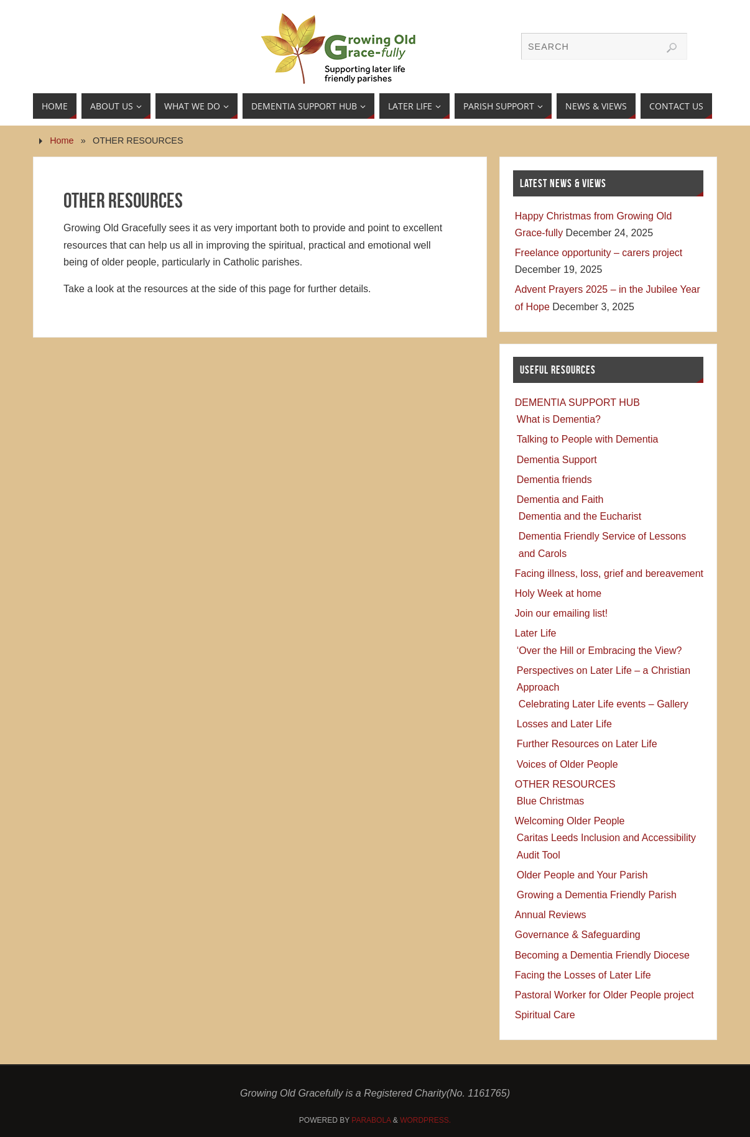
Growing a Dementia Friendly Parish (597, 895)
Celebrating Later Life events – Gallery (603, 704)
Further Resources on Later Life (587, 744)
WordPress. (425, 1120)
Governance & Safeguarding (578, 934)
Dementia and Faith (560, 499)
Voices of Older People (567, 764)
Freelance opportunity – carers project (598, 252)
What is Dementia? (559, 419)
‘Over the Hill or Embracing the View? (599, 650)
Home (61, 140)
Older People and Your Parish (582, 875)
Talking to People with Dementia (588, 439)
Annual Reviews (550, 914)
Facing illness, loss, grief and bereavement (609, 573)
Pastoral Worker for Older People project (604, 995)
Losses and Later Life (564, 724)
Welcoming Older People (570, 821)
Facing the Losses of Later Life (583, 975)
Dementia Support (557, 459)
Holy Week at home (558, 593)
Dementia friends (554, 479)
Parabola (371, 1120)
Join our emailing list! (561, 613)
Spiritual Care (545, 1015)
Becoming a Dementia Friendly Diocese (602, 955)
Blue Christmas (550, 801)
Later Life (536, 633)
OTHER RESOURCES (565, 784)
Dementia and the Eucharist (580, 516)
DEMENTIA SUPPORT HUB (577, 402)
